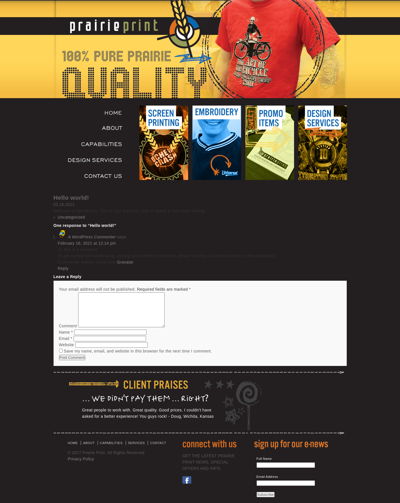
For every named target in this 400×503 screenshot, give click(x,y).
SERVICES (136, 443)
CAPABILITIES (111, 443)
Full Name (264, 458)
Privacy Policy (81, 459)
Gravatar (125, 262)
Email (65, 338)
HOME (73, 443)
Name (66, 332)
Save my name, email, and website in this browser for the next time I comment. (138, 351)
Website (66, 344)
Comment (68, 326)
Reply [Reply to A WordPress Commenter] (63, 268)
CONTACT (158, 443)
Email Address (267, 476)
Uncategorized (71, 217)
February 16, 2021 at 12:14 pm (87, 243)
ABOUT (88, 443)
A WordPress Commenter (92, 237)
